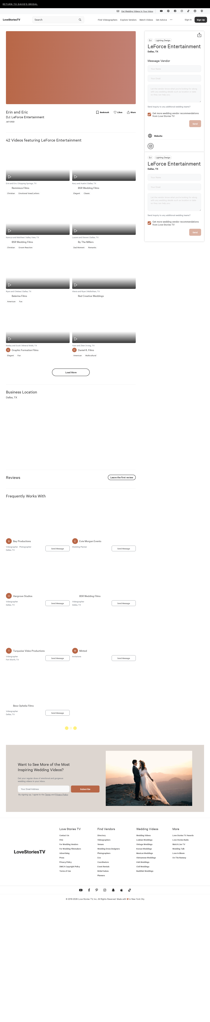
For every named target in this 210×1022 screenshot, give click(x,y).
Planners (101, 991)
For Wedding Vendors (68, 960)
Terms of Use (65, 987)
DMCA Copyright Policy (69, 982)
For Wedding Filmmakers (70, 965)
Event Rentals (103, 982)
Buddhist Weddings (144, 987)
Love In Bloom (178, 969)
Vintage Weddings (144, 960)
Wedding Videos (143, 951)
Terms (48, 910)
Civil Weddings (142, 982)
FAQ (61, 956)
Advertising (64, 969)
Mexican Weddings (144, 969)
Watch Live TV (178, 960)
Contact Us (64, 951)
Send (195, 123)
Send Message (57, 548)
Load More (70, 372)
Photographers (103, 969)
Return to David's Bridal (20, 4)
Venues (100, 960)
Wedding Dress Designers (108, 965)
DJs (99, 973)
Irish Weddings (142, 978)
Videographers (103, 956)
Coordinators (103, 978)
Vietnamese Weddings (146, 973)
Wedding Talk (178, 965)
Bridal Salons (103, 987)
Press (61, 973)
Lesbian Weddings (144, 956)
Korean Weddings (144, 965)
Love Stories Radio (180, 956)
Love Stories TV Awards (183, 951)
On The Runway (179, 973)
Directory (101, 951)
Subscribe (85, 905)
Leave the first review (121, 477)
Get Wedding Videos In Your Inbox (136, 11)
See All (125, 728)
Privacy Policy (61, 910)
